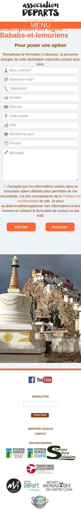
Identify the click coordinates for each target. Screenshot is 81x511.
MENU (40, 25)
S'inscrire (40, 415)
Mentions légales (40, 428)
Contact (40, 433)
